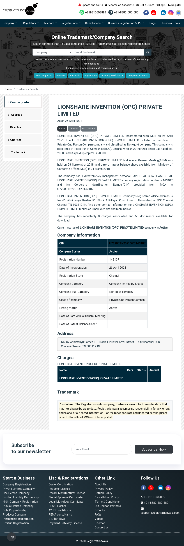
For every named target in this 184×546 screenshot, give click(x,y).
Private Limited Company (19, 488)
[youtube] (153, 12)
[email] (101, 449)
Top (11, 537)
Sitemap (100, 523)
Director (15, 127)
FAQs (98, 514)
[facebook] (146, 12)
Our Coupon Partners (108, 506)
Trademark (17, 152)
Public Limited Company (18, 506)
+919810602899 (92, 12)
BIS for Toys (57, 519)
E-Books (100, 510)
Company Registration (17, 484)
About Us (100, 484)
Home (9, 89)
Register (174, 5)
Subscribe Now (154, 449)
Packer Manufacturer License (67, 493)
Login (160, 5)
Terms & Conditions (107, 501)
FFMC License (57, 506)
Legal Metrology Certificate (66, 501)
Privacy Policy (104, 488)
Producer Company (14, 514)
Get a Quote (145, 5)
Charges (16, 140)
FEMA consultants (60, 514)
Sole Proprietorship (15, 510)
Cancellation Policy (107, 497)
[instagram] (171, 12)
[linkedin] (163, 12)
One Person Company (16, 493)
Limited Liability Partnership (21, 497)
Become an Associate (119, 5)
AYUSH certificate (60, 510)
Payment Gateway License (65, 523)
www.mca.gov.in (109, 68)
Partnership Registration (18, 519)
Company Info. (20, 102)
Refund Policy (103, 493)
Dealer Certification (61, 484)
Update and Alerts (90, 5)
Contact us (102, 527)
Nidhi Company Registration (20, 501)
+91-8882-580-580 (123, 12)
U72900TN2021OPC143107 (127, 243)
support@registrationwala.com (160, 512)
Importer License (59, 488)
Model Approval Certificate (65, 497)
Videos (99, 519)
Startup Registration (16, 523)
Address (16, 114)
